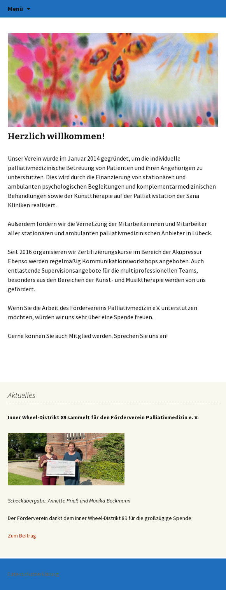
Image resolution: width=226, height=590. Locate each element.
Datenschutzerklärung (33, 574)
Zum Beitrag (22, 535)
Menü (15, 8)
